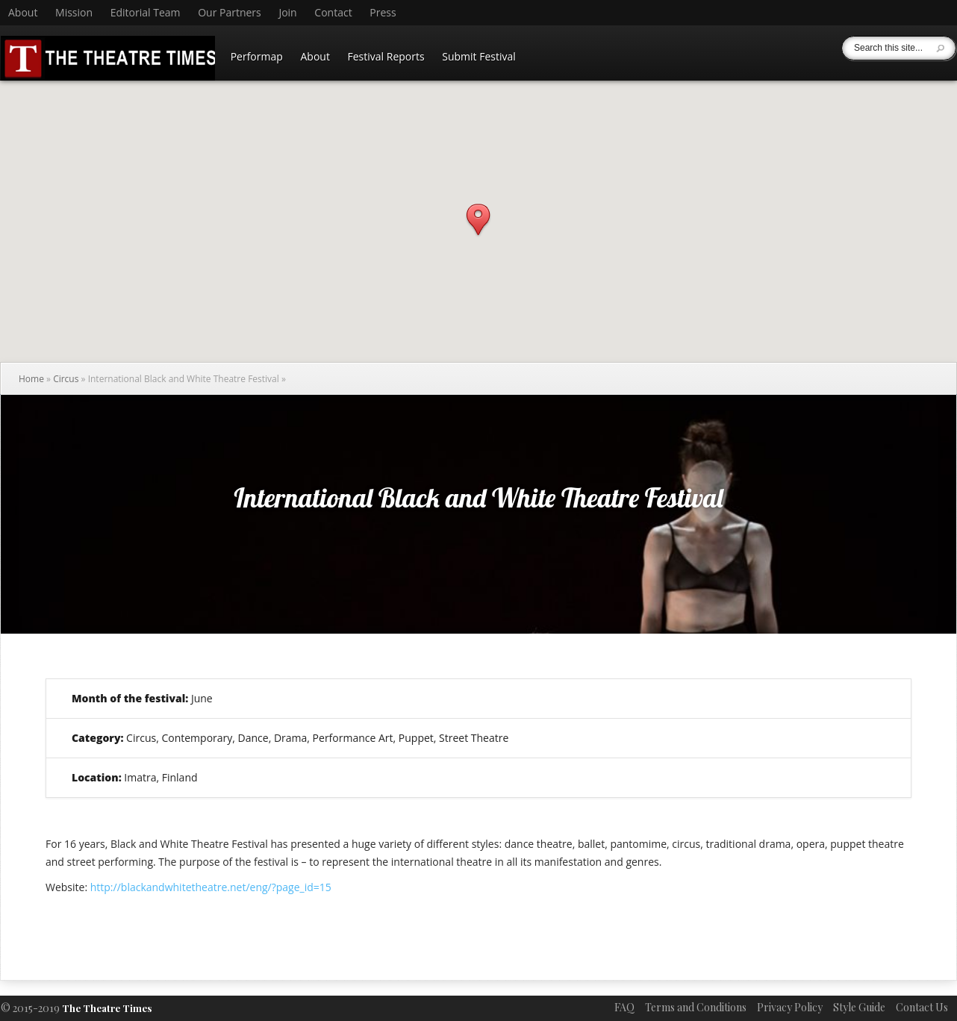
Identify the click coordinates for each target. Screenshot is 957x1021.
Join (287, 12)
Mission (74, 12)
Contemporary (196, 738)
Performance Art (353, 738)
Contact (333, 12)
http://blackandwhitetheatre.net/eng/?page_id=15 (210, 887)
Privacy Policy (790, 1007)
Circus (65, 378)
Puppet (416, 738)
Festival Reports (386, 56)
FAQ (624, 1007)
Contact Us (922, 1007)
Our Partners (229, 12)
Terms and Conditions (695, 1007)
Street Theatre (473, 738)
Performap (257, 56)
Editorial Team (145, 12)
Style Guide (859, 1007)
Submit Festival (479, 56)
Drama (290, 738)
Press (383, 12)
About (22, 12)
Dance (253, 738)
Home (31, 378)
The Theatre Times (107, 1008)
